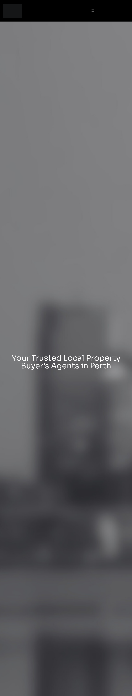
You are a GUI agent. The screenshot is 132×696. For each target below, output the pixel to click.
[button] (93, 10)
